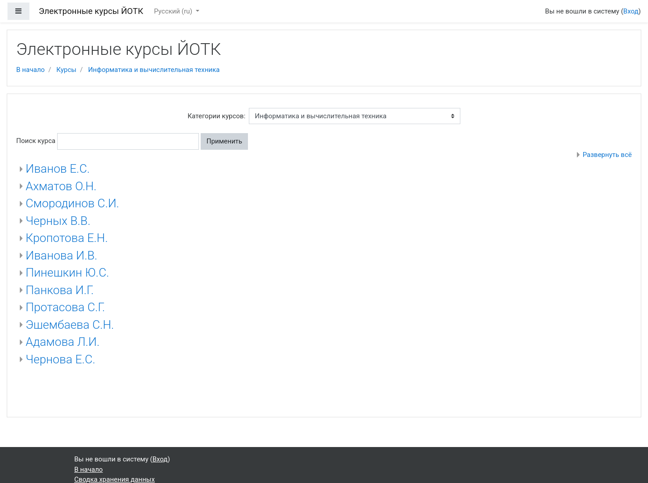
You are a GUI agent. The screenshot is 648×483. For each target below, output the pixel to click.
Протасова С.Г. (65, 307)
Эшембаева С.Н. (70, 324)
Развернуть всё (607, 155)
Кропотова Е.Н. (67, 238)
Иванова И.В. (61, 255)
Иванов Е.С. (58, 168)
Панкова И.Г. (60, 290)
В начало (30, 70)
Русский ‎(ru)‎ (174, 11)
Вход (631, 11)
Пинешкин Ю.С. (67, 272)
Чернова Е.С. (60, 359)
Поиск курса (35, 141)
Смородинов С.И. (72, 203)
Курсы (66, 70)
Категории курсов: (217, 116)
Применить (225, 141)
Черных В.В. (58, 221)
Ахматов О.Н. (61, 186)
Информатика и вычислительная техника (154, 70)
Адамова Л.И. (62, 342)
